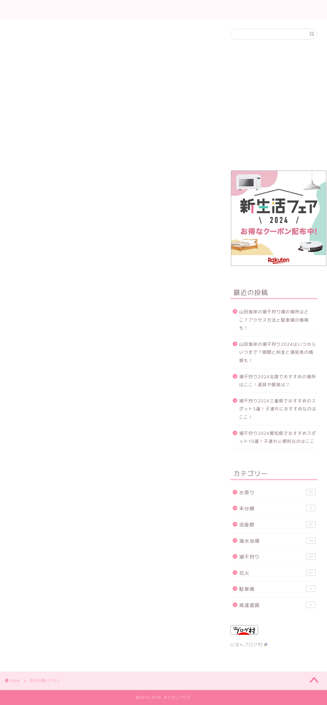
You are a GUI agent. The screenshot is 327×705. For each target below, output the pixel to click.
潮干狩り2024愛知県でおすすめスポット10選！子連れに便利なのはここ (277, 437)
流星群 (187, 9)
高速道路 (277, 605)
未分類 (277, 508)
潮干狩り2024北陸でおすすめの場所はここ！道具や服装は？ (277, 380)
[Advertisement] (273, 108)
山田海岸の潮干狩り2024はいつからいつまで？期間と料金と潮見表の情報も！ (277, 352)
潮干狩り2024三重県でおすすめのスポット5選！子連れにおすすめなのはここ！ (278, 409)
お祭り (277, 492)
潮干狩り (162, 9)
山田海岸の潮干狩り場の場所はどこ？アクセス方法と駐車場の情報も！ (274, 320)
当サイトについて (257, 9)
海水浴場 (277, 540)
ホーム (117, 9)
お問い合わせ (217, 9)
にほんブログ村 (248, 644)
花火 (138, 9)
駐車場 (277, 588)
